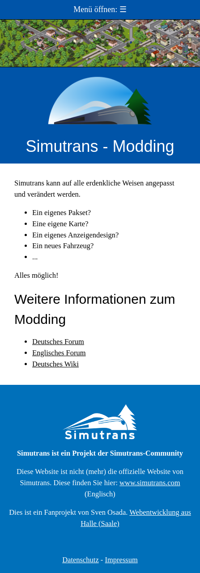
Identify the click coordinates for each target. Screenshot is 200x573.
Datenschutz (80, 560)
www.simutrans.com (149, 482)
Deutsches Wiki (55, 364)
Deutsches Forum (58, 341)
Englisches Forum (59, 353)
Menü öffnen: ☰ (100, 9)
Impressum (121, 560)
